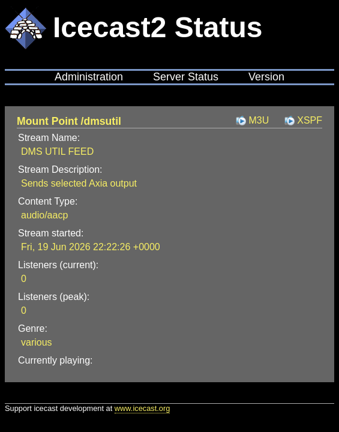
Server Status (185, 77)
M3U (258, 120)
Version (266, 77)
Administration (89, 77)
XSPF (309, 120)
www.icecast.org (142, 408)
